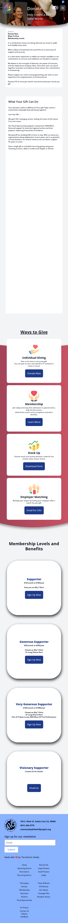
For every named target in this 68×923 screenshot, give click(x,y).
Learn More (34, 422)
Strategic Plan (43, 893)
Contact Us (24, 911)
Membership (24, 890)
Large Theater (43, 868)
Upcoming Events (24, 868)
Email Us (34, 788)
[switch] (55, 7)
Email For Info (34, 510)
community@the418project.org (35, 829)
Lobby (43, 875)
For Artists (24, 907)
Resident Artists (43, 897)
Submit (11, 849)
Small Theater (43, 872)
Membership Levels (16, 38)
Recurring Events (24, 875)
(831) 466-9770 (27, 825)
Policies (24, 914)
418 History (43, 886)
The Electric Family (30, 857)
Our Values (43, 890)
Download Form (34, 466)
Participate (24, 883)
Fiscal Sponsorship (24, 900)
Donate (24, 886)
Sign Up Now (34, 594)
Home (24, 865)
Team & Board (43, 883)
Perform (24, 897)
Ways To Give (13, 36)
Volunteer (24, 893)
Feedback (24, 916)
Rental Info (43, 865)
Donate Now (13, 34)
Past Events (24, 872)
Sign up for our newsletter (20, 836)
